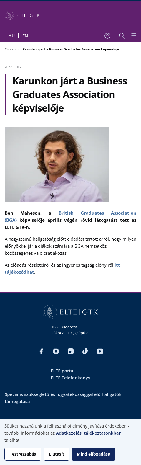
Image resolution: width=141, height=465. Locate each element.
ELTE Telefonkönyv (70, 378)
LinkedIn (70, 351)
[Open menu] (133, 35)
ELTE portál (62, 370)
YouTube (100, 351)
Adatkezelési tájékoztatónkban (89, 433)
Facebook (41, 351)
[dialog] (70, 442)
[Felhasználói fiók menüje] (107, 36)
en (25, 36)
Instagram (56, 351)
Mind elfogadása (93, 454)
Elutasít (56, 454)
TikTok (85, 351)
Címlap (10, 49)
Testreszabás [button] (23, 454)
